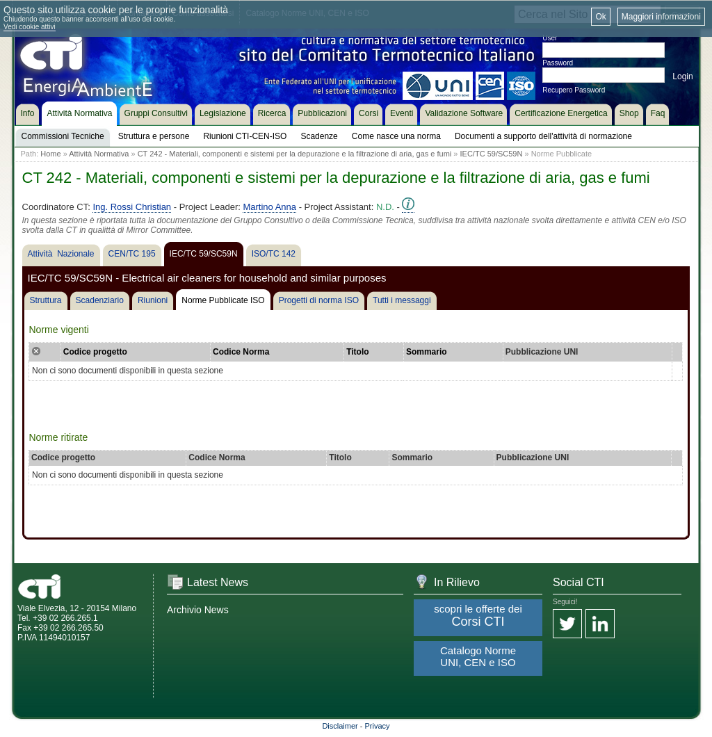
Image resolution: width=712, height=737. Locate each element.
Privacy (377, 726)
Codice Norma (241, 352)
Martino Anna (269, 207)
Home (50, 153)
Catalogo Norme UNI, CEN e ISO (478, 656)
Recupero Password (573, 90)
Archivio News (198, 609)
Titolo (357, 352)
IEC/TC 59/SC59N (492, 153)
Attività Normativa (99, 153)
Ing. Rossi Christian (131, 207)
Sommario (426, 352)
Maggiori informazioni (661, 17)
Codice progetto (95, 352)
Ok (600, 17)
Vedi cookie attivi (29, 27)
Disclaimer (339, 726)
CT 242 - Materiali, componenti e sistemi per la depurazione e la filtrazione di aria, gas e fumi (295, 153)
